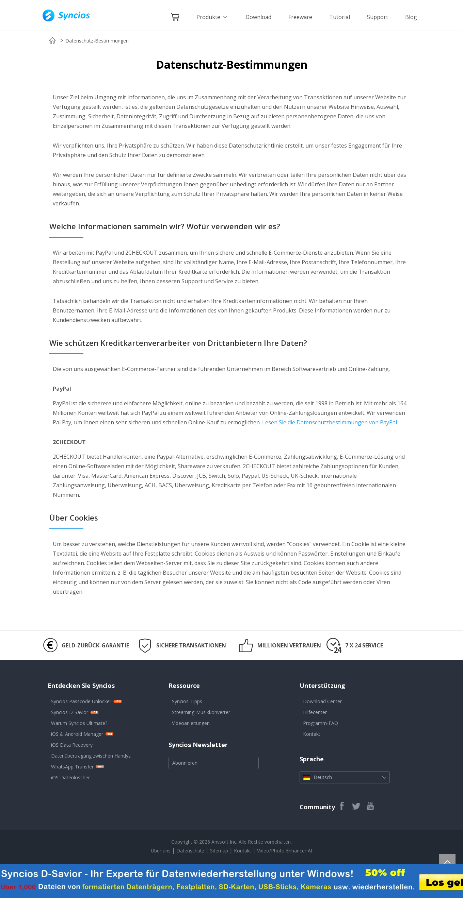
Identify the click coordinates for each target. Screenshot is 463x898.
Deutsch (344, 777)
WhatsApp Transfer (72, 766)
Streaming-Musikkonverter (201, 712)
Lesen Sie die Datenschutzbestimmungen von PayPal (329, 422)
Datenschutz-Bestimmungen (97, 40)
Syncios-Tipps (187, 701)
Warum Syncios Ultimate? (79, 723)
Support (377, 17)
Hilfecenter (315, 712)
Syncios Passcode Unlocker (81, 701)
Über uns (161, 850)
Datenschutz (191, 850)
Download (258, 17)
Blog (411, 17)
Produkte (212, 17)
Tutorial (339, 17)
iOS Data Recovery (72, 745)
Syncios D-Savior (69, 712)
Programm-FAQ (320, 723)
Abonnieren (184, 763)
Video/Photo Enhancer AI (284, 850)
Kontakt (311, 734)
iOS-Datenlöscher (70, 777)
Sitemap (219, 850)
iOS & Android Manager (77, 734)
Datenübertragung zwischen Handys (91, 755)
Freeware (300, 17)
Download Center (322, 701)
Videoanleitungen (191, 723)
